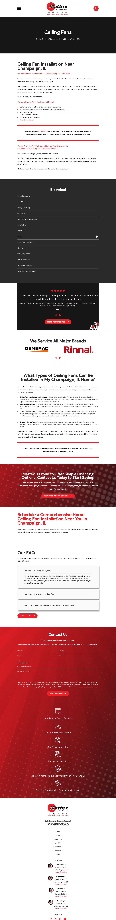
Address (19, 662)
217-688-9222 (79, 645)
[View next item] (60, 315)
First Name (20, 651)
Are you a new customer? (24, 667)
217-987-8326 (58, 825)
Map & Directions (61, 873)
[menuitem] (58, 196)
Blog (58, 855)
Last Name (62, 651)
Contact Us (58, 840)
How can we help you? (24, 672)
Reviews (58, 851)
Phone (19, 656)
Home (58, 836)
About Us (58, 844)
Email (60, 656)
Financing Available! (26, 120)
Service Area (58, 847)
